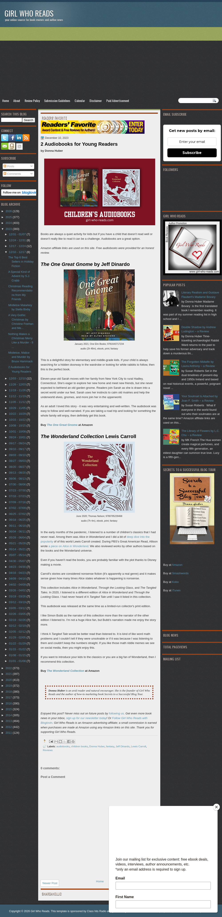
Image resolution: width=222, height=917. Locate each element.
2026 (9, 211)
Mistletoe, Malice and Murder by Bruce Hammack (20, 357)
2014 (9, 715)
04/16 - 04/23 (17, 572)
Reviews (48, 750)
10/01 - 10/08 (17, 431)
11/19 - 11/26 (17, 390)
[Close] (216, 807)
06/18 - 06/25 (17, 519)
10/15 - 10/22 (17, 419)
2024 (9, 223)
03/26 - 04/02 (17, 590)
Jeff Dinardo (123, 746)
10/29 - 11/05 (17, 408)
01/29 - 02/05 (17, 637)
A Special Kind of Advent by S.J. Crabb (19, 276)
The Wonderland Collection (65, 670)
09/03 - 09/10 (17, 455)
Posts (9, 166)
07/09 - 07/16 (17, 502)
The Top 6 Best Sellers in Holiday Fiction (21, 262)
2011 (9, 732)
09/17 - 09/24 (17, 443)
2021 (9, 674)
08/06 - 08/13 (17, 478)
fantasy (110, 746)
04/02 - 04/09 (17, 584)
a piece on (55, 546)
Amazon (177, 564)
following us (116, 713)
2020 (9, 680)
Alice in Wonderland (75, 546)
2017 (9, 697)
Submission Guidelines (57, 100)
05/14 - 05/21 (17, 549)
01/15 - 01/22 (17, 649)
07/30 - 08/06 (17, 484)
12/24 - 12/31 (17, 240)
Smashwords (180, 573)
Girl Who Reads (29, 13)
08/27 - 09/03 (17, 460)
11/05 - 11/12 (17, 402)
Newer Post (49, 883)
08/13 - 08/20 (17, 472)
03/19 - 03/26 (17, 596)
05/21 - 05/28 (17, 543)
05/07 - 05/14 (17, 555)
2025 (9, 217)
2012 (9, 727)
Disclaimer (95, 100)
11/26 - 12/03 (17, 384)
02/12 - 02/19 (17, 625)
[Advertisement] (111, 62)
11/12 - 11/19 (17, 396)
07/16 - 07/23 (17, 496)
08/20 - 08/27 (17, 466)
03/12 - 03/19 (17, 602)
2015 (9, 709)
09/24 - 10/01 (17, 437)
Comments (12, 173)
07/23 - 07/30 (17, 490)
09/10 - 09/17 (17, 449)
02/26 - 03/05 (17, 614)
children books (79, 746)
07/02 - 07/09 (17, 508)
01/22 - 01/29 (17, 643)
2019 (9, 685)
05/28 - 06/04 (17, 537)
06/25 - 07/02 (17, 514)
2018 (9, 691)
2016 (9, 703)
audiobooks (63, 746)
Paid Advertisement (117, 100)
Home (5, 100)
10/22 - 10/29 (17, 413)
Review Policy (32, 100)
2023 (9, 229)
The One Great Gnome (62, 425)
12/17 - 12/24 (17, 246)
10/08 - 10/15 (17, 425)
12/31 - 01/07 (17, 234)
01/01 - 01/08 (17, 661)
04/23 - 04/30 (17, 566)
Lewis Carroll (138, 746)
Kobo (175, 582)
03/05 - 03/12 (17, 608)
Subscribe (192, 153)
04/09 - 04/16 (17, 578)
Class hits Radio (96, 911)
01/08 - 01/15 (17, 655)
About (16, 100)
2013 (9, 721)
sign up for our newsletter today (86, 718)
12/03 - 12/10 (17, 378)
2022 (9, 668)
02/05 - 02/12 (17, 631)
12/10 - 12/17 (17, 252)
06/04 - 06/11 (17, 531)
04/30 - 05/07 (17, 561)
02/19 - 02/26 (17, 620)
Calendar (80, 100)
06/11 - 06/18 (17, 525)
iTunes (176, 590)
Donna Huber (97, 746)
